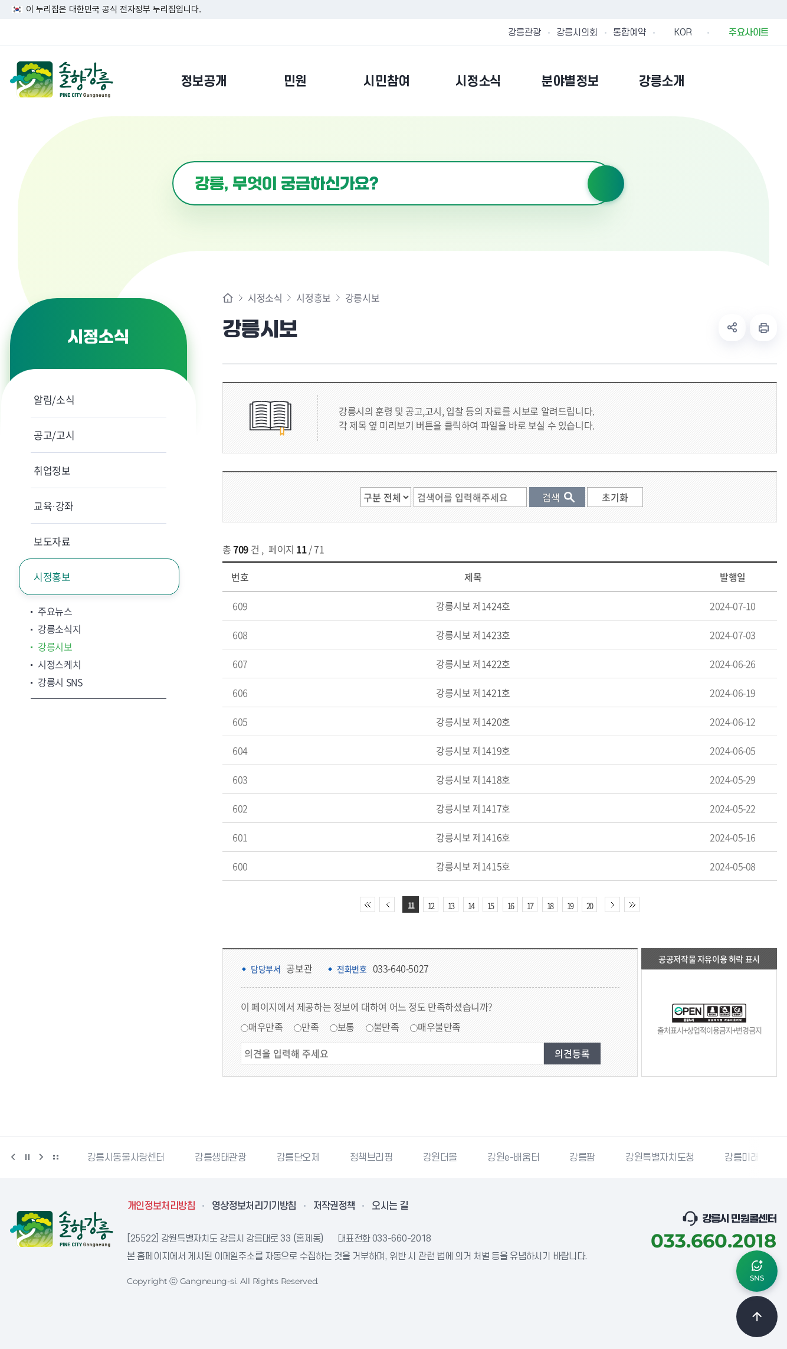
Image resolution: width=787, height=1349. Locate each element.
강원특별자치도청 (659, 1157)
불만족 (386, 1027)
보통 (346, 1027)
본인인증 (739, 81)
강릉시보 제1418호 (473, 779)
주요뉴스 (55, 611)
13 (451, 905)
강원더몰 (440, 1157)
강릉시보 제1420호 (473, 721)
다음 (41, 1157)
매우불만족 (439, 1027)
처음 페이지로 (367, 904)
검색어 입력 (172, 161)
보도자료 (52, 541)
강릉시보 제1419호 (473, 750)
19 (570, 905)
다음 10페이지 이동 (612, 904)
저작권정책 (334, 1206)
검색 (606, 183)
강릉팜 (582, 1157)
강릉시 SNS (60, 682)
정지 (27, 1157)
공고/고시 (54, 434)
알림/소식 (54, 399)
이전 (12, 1157)
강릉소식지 (59, 629)
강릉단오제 (298, 1157)
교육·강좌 (54, 505)
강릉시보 (55, 646)
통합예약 (629, 32)
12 (431, 905)
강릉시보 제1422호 (473, 663)
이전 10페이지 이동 (387, 904)
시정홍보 (52, 576)
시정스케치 (59, 664)
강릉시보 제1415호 (473, 866)
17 (530, 905)
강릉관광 (524, 32)
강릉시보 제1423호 (473, 635)
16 (510, 905)
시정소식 (265, 297)
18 (550, 905)
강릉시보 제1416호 (473, 837)
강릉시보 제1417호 (473, 808)
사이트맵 (769, 81)
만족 (310, 1027)
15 (490, 905)
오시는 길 (390, 1206)
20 (589, 905)
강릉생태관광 (221, 1157)
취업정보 (52, 470)
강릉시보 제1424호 (473, 606)
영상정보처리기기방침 (254, 1206)
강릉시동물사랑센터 (126, 1157)
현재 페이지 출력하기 (763, 327)
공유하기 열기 (732, 327)
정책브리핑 (371, 1157)
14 (471, 905)
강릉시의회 (577, 32)
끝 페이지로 (632, 904)
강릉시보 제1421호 (473, 692)
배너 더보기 (55, 1157)
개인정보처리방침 (161, 1206)
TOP (757, 1316)
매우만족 (265, 1027)
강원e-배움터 (513, 1157)
